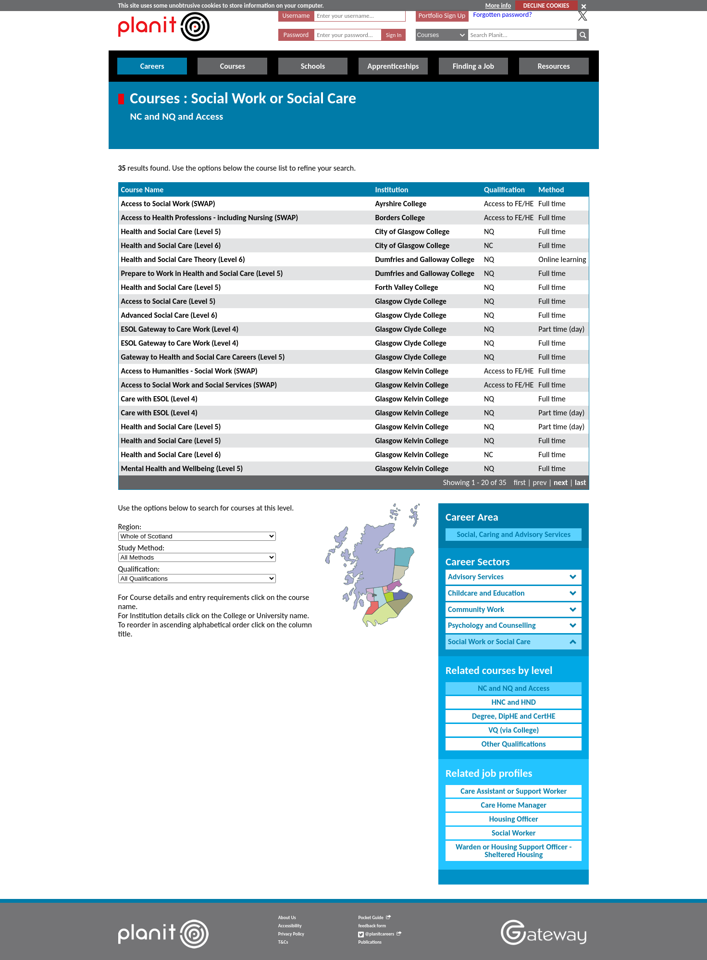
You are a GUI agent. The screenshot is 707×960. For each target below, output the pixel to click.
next (561, 482)
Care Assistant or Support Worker (513, 791)
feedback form (372, 926)
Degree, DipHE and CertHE (514, 716)
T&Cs (283, 942)
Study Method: (141, 547)
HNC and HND (514, 702)
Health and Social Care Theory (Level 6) (183, 259)
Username (296, 16)
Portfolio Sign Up (442, 15)
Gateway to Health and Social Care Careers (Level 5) (203, 357)
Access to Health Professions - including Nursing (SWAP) (209, 217)
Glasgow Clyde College (410, 301)
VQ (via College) (513, 730)
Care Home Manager (513, 805)
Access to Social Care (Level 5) (168, 301)
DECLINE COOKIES (546, 5)
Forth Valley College (406, 287)
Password (296, 35)
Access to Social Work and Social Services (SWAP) (199, 384)
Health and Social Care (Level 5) (171, 231)
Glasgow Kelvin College (411, 370)
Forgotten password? (502, 14)
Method (551, 189)
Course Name (142, 189)
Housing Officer (513, 818)
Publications (369, 942)
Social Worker (513, 832)
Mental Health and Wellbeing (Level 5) (182, 468)
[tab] (514, 577)
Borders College (400, 217)
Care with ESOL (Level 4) (159, 398)
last (580, 482)
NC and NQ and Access (513, 688)
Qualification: (139, 569)
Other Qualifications (514, 743)
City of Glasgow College (412, 231)
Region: (130, 526)
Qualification (504, 189)
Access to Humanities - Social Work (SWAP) (189, 370)
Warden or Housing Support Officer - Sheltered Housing (513, 850)
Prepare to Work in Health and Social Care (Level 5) (202, 273)
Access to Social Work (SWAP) (168, 203)
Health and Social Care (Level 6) (171, 245)
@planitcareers (379, 934)
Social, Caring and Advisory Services (514, 534)
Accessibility (290, 926)
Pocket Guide (374, 918)
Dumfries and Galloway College (424, 259)
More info (498, 5)
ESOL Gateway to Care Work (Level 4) (180, 329)
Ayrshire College (400, 203)
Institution (391, 189)
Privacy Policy (291, 934)
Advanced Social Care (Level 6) (169, 315)
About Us (287, 918)
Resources (554, 66)
